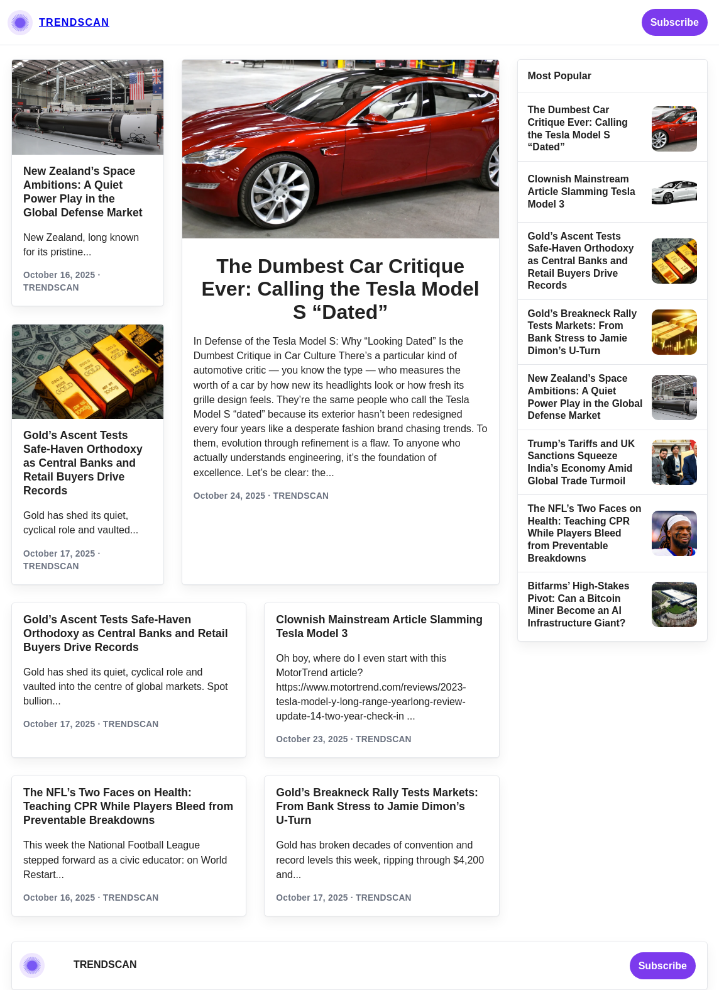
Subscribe (674, 22)
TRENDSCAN (74, 22)
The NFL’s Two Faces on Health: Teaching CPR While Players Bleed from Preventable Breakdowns (585, 533)
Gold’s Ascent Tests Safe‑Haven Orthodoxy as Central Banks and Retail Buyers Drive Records (83, 463)
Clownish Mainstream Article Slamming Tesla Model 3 (581, 191)
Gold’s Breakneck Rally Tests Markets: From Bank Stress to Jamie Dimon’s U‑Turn (377, 806)
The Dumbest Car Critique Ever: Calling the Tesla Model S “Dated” (341, 289)
